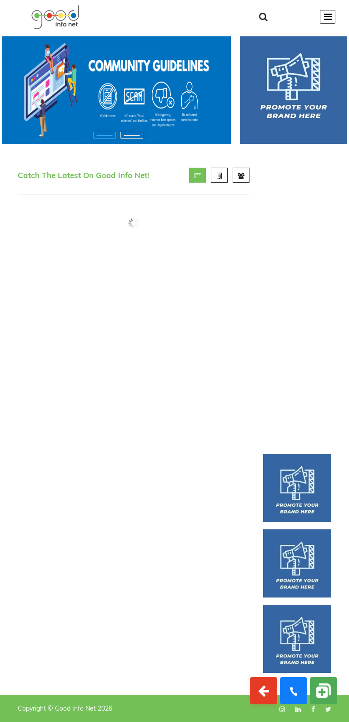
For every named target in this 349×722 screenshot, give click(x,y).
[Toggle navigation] (327, 17)
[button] (104, 135)
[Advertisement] (297, 304)
